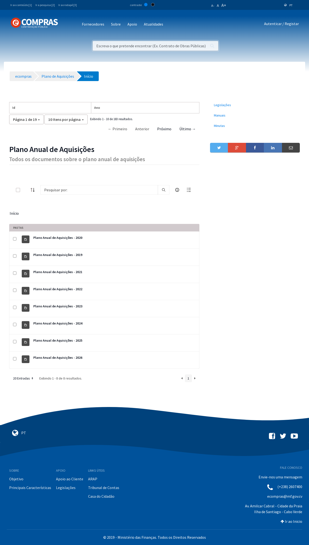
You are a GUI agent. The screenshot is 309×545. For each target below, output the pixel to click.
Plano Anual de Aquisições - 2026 (57, 357)
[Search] (99, 190)
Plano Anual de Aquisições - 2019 (57, 255)
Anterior (142, 128)
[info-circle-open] (177, 190)
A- (212, 5)
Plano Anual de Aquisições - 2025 (57, 340)
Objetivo (16, 478)
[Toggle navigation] (64, 24)
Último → (187, 128)
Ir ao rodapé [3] (67, 5)
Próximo (164, 128)
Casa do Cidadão (101, 496)
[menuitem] (255, 105)
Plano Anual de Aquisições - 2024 (57, 323)
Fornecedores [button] (93, 24)
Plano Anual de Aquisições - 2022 (57, 289)
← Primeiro (117, 128)
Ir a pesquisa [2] (45, 5)
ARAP (92, 478)
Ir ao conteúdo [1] (21, 5)
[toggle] (26, 190)
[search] (163, 189)
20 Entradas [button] (23, 378)
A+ (223, 5)
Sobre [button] (116, 24)
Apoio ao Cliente (69, 478)
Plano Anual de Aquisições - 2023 (57, 306)
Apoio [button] (132, 24)
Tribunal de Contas (103, 487)
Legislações (66, 487)
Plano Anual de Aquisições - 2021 (57, 272)
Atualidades (153, 24)
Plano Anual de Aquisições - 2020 (57, 237)
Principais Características (30, 487)
